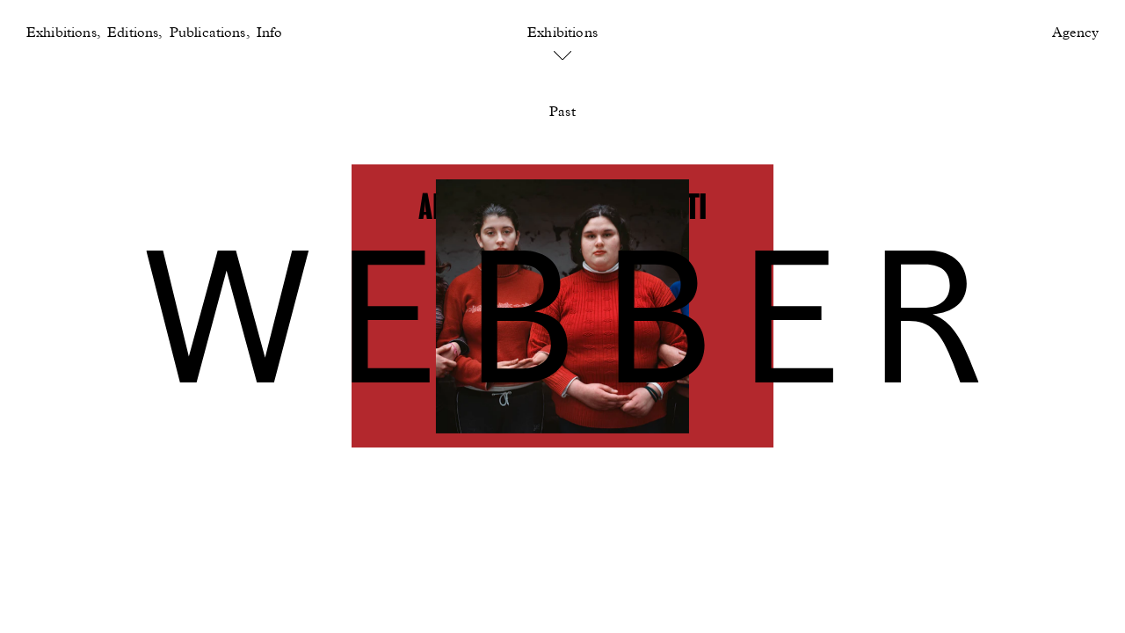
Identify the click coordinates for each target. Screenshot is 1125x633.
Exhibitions (61, 33)
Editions (132, 33)
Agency (1075, 33)
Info (270, 33)
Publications (208, 33)
